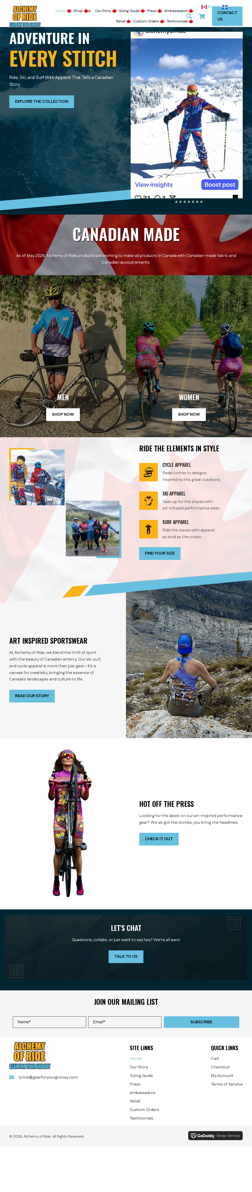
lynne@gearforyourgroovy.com (48, 1077)
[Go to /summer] (191, 474)
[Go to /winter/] (191, 502)
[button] (89, 11)
